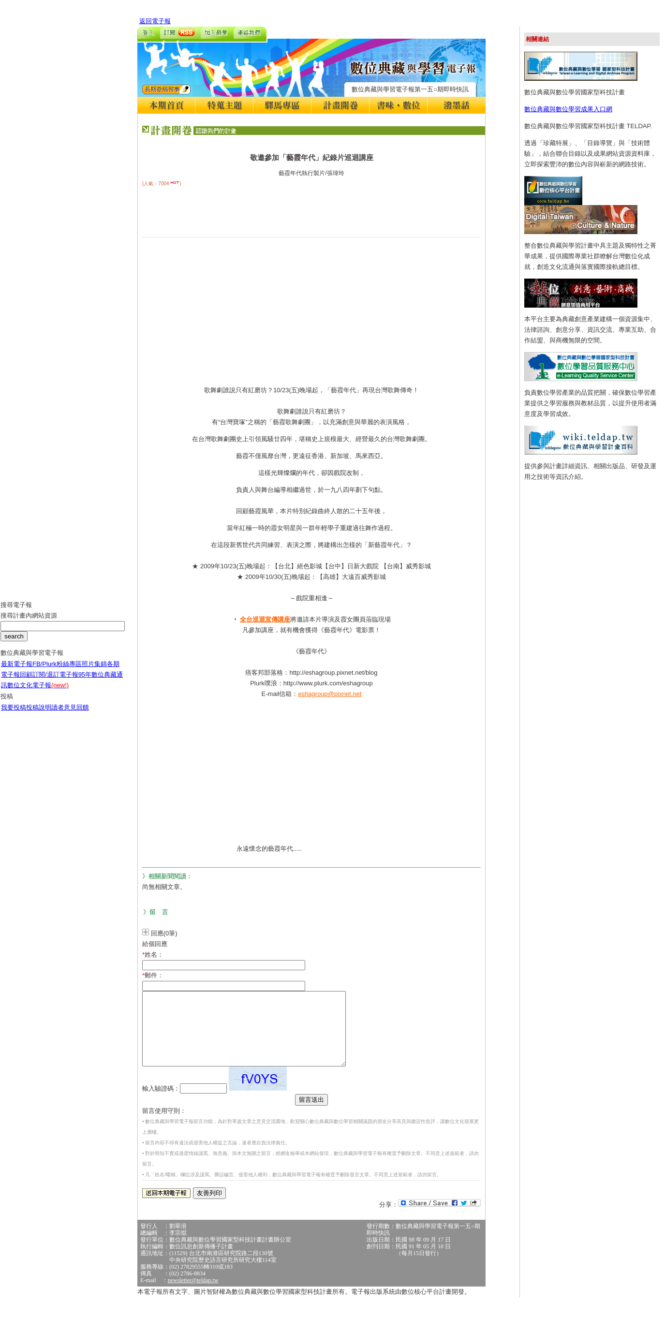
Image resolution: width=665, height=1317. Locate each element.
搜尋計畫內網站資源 (28, 622)
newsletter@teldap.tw (193, 1294)
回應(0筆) (164, 933)
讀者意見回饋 (70, 714)
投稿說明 (38, 714)
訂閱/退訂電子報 (55, 681)
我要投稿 (13, 714)
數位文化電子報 (38, 692)
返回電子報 (155, 21)
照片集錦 (94, 671)
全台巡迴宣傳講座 (265, 619)
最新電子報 (16, 671)
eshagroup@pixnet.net (329, 693)
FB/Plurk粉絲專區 (57, 671)
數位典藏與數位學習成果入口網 (568, 109)
